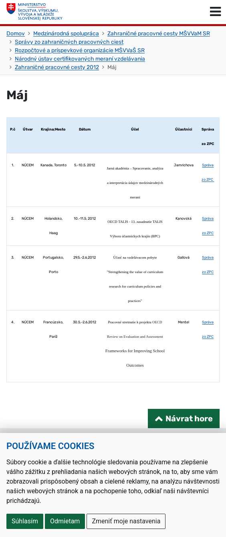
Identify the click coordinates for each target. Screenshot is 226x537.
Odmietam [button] (65, 521)
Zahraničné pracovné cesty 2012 (57, 67)
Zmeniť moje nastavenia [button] (126, 521)
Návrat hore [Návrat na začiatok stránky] (189, 418)
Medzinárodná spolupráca (66, 33)
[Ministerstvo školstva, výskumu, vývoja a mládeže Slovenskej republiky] (34, 12)
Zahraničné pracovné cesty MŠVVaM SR (158, 33)
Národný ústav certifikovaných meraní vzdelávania (80, 58)
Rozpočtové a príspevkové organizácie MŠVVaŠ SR (80, 50)
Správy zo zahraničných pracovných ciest (69, 42)
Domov (15, 33)
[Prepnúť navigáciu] (215, 12)
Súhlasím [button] (25, 521)
